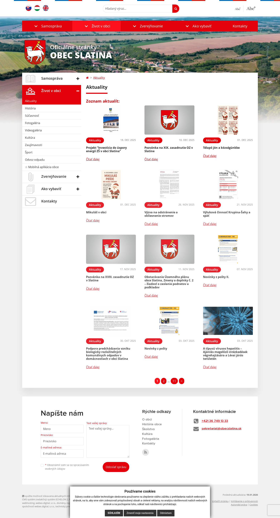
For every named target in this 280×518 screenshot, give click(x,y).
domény (61, 503)
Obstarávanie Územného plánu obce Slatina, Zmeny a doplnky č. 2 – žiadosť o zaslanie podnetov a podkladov (168, 282)
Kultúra (30, 138)
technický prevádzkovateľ (69, 506)
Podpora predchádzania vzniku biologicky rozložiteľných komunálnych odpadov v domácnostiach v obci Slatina (108, 354)
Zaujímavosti (33, 145)
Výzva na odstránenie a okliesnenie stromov (161, 214)
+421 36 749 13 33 (215, 421)
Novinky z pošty (155, 348)
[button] (47, 26)
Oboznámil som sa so (67, 466)
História (30, 108)
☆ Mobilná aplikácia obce (42, 167)
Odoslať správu (116, 467)
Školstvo (148, 429)
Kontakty (240, 26)
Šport (28, 152)
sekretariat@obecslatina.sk (221, 428)
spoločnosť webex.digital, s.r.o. (38, 506)
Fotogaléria (32, 123)
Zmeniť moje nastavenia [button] (140, 513)
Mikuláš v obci (96, 212)
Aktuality (31, 101)
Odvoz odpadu (35, 160)
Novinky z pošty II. (216, 277)
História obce (152, 424)
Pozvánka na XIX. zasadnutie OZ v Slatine (168, 149)
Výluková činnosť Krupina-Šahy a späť (226, 214)
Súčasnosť (32, 116)
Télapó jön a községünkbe (221, 148)
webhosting (28, 503)
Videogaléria (33, 130)
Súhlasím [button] (114, 513)
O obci (147, 419)
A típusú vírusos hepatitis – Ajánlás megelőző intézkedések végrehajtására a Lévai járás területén (225, 354)
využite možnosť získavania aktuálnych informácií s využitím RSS (57, 496)
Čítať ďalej (92, 159)
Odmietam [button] (166, 513)
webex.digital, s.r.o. (46, 503)
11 (174, 381)
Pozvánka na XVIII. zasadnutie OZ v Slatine (110, 278)
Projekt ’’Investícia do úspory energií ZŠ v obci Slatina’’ (106, 149)
